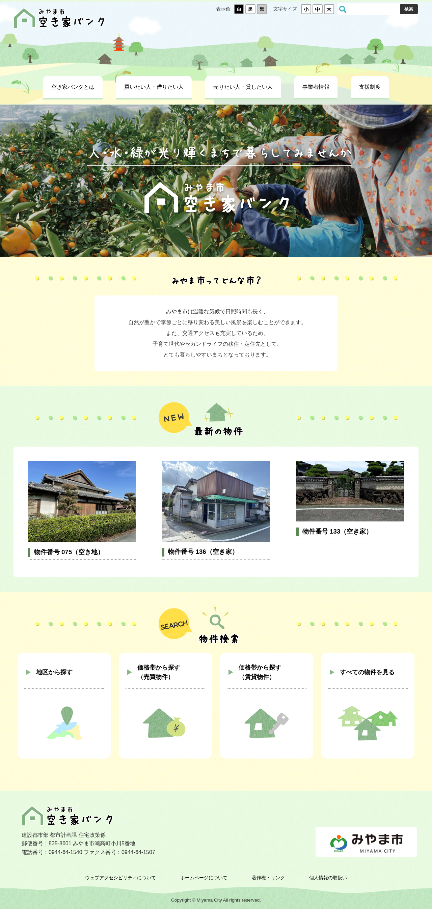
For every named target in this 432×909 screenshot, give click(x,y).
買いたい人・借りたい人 (154, 87)
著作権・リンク (268, 877)
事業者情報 (315, 87)
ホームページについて (203, 877)
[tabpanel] (216, 181)
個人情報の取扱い (328, 877)
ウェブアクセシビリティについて (120, 877)
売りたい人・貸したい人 (243, 87)
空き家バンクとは (72, 87)
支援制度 (370, 87)
